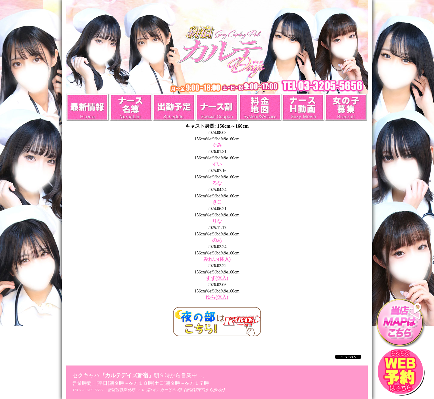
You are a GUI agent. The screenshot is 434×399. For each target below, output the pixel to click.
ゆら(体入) (217, 297)
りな (217, 221)
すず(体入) (217, 278)
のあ (217, 240)
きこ (217, 202)
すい (217, 164)
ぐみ (217, 145)
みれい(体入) (217, 259)
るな (217, 183)
